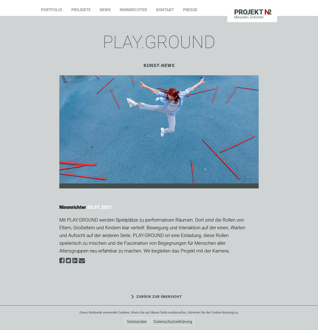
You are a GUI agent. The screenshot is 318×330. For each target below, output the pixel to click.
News (105, 9)
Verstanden (137, 321)
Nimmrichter (133, 9)
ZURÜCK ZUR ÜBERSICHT (159, 297)
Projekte (81, 9)
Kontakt (165, 9)
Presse (190, 9)
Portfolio (51, 9)
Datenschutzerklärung (173, 321)
